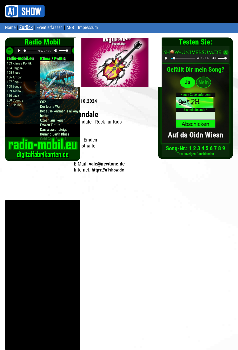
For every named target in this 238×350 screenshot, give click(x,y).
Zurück (26, 27)
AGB (70, 27)
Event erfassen (50, 27)
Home (10, 27)
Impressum (88, 27)
